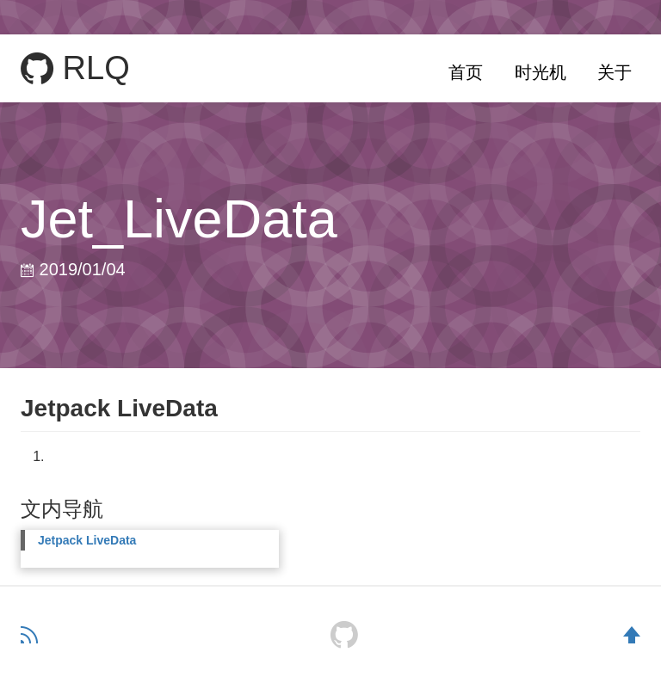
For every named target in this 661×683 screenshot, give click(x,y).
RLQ (75, 68)
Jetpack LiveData (87, 540)
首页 (465, 72)
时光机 (540, 72)
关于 (614, 72)
